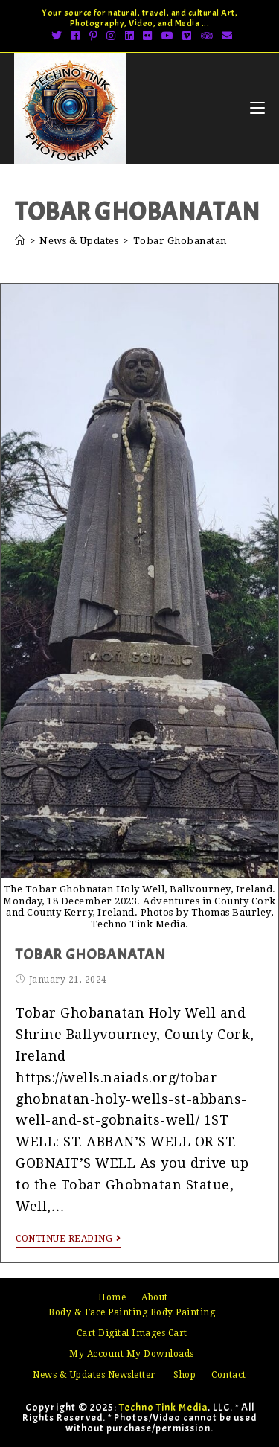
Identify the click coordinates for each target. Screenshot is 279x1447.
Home (112, 1297)
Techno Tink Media (163, 1407)
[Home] (20, 240)
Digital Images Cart (142, 1333)
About (154, 1297)
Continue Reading (68, 1238)
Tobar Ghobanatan (91, 954)
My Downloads (160, 1354)
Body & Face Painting (97, 1312)
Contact (228, 1375)
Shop (184, 1375)
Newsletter (131, 1375)
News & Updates (69, 1375)
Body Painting (183, 1312)
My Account (96, 1354)
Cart (86, 1333)
